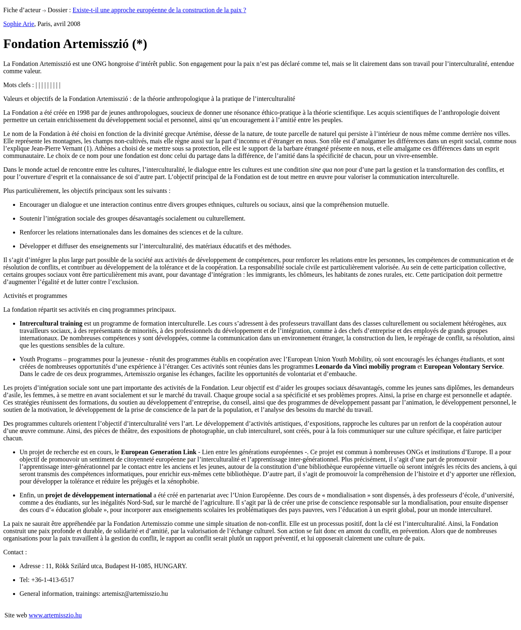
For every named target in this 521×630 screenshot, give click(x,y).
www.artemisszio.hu (55, 615)
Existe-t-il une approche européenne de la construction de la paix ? (159, 10)
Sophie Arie (18, 23)
